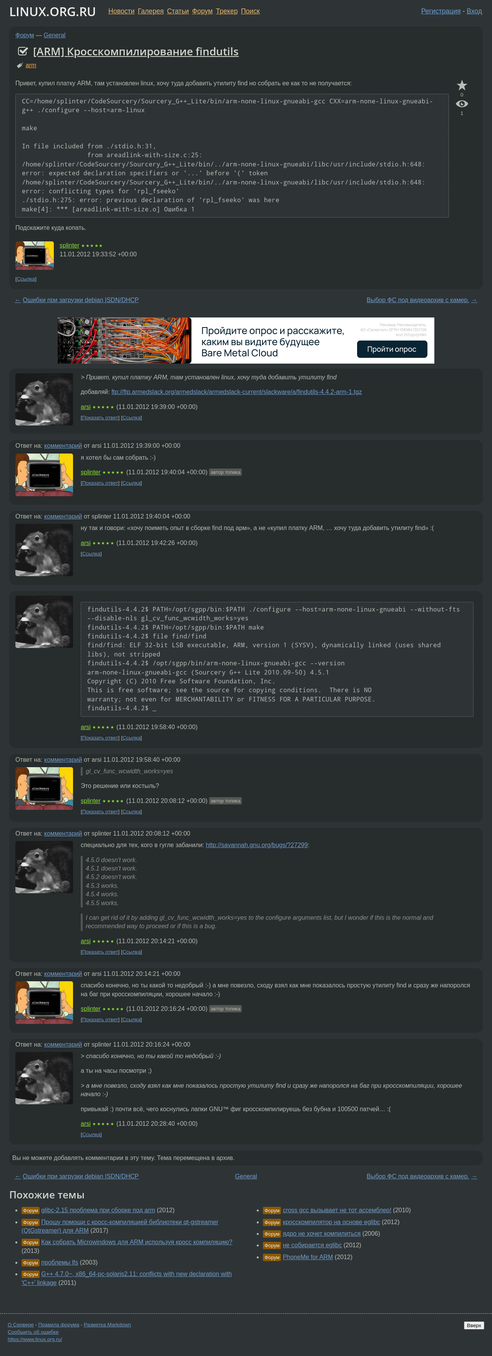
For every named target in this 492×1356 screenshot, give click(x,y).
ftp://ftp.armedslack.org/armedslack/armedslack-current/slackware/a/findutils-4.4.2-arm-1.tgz (236, 392)
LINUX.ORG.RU (52, 11)
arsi (86, 407)
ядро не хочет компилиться (322, 1233)
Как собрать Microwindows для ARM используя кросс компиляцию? (136, 1242)
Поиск (250, 11)
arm (31, 65)
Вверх (474, 1325)
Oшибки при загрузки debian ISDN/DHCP (81, 300)
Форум (202, 11)
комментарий (63, 445)
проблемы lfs (59, 1262)
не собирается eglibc (312, 1245)
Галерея (151, 11)
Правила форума (59, 1325)
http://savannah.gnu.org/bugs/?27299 (257, 845)
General (55, 35)
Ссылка (26, 279)
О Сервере (21, 1325)
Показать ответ (100, 417)
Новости (121, 11)
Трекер (227, 11)
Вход (474, 11)
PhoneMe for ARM (308, 1257)
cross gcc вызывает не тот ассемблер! (337, 1210)
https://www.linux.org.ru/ (35, 1339)
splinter (70, 245)
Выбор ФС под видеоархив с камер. (418, 300)
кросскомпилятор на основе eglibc (331, 1222)
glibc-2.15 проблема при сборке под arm (98, 1210)
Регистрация (441, 11)
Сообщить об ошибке (33, 1332)
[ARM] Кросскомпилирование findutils (136, 51)
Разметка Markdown (107, 1325)
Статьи (178, 11)
